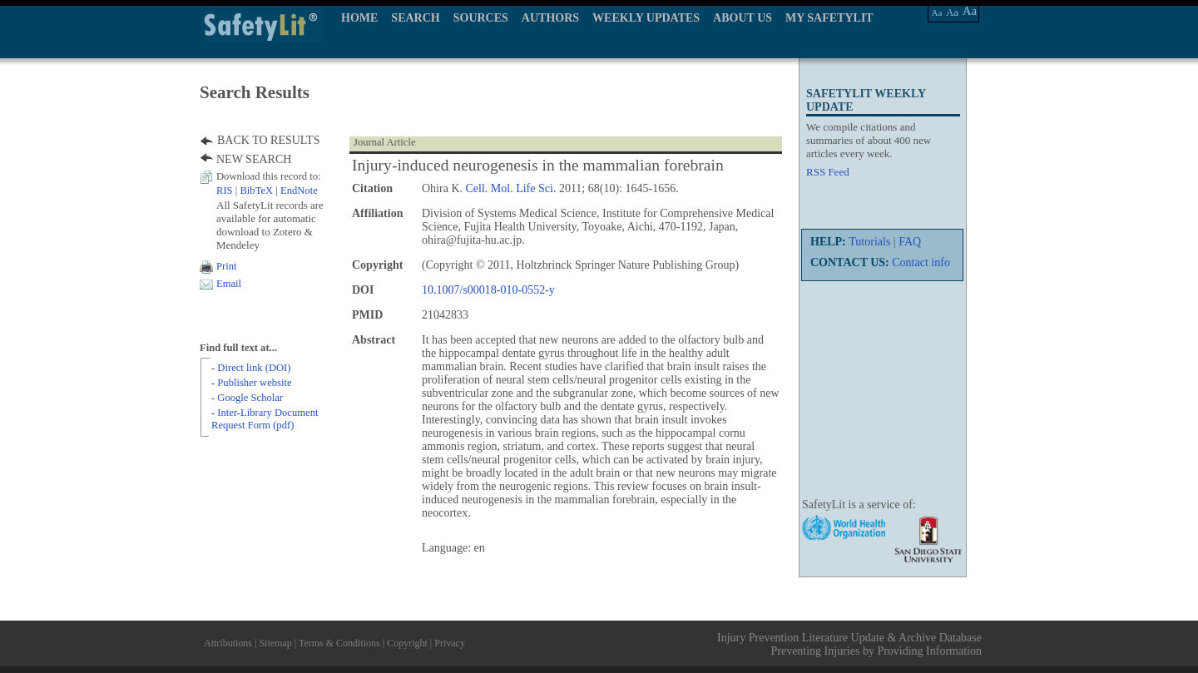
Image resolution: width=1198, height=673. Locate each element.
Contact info (921, 262)
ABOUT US (742, 18)
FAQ (909, 241)
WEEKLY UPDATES (646, 18)
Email (228, 283)
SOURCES (480, 18)
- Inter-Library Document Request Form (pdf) (264, 419)
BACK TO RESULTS (268, 140)
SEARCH (415, 18)
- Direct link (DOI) (250, 368)
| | (267, 190)
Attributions (228, 643)
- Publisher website (251, 382)
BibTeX (256, 190)
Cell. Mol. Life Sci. (511, 188)
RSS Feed (827, 172)
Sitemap (275, 643)
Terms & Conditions (339, 643)
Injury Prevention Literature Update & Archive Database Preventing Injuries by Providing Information (849, 644)
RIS (224, 190)
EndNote (299, 190)
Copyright (407, 643)
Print (226, 266)
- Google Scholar (247, 397)
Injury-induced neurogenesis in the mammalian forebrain (538, 165)
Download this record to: (268, 176)
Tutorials (869, 241)
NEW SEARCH (253, 159)
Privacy (449, 643)
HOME (359, 18)
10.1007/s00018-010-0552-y (488, 290)
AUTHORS (550, 18)
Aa (937, 12)
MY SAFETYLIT (829, 18)
